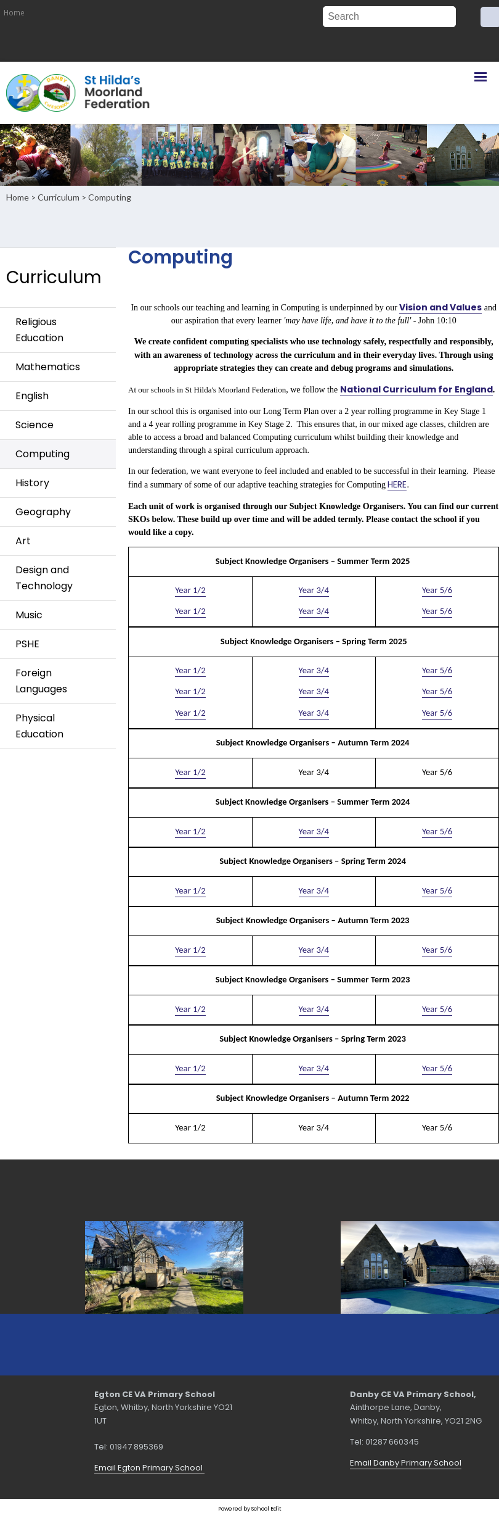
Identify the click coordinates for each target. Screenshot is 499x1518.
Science (34, 425)
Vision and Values (440, 307)
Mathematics (47, 367)
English (32, 396)
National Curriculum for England (415, 389)
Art (23, 541)
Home (14, 12)
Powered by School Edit (250, 1508)
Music (29, 615)
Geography (43, 512)
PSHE (27, 644)
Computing (109, 197)
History (32, 483)
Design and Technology (44, 578)
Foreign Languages (41, 681)
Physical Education (39, 726)
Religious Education (39, 330)
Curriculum (58, 197)
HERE (397, 484)
